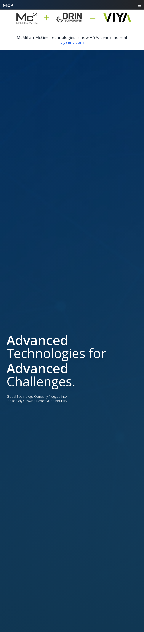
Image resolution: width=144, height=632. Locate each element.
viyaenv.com (72, 42)
